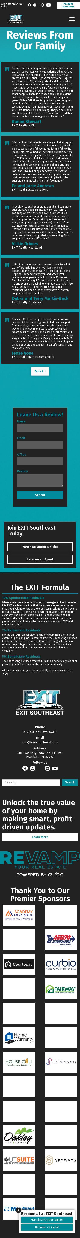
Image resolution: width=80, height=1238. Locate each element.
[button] (72, 19)
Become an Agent (47, 1227)
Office (21, 454)
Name (21, 421)
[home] (14, 19)
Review (22, 471)
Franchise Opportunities (47, 1220)
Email (21, 438)
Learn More (40, 837)
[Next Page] (40, 371)
